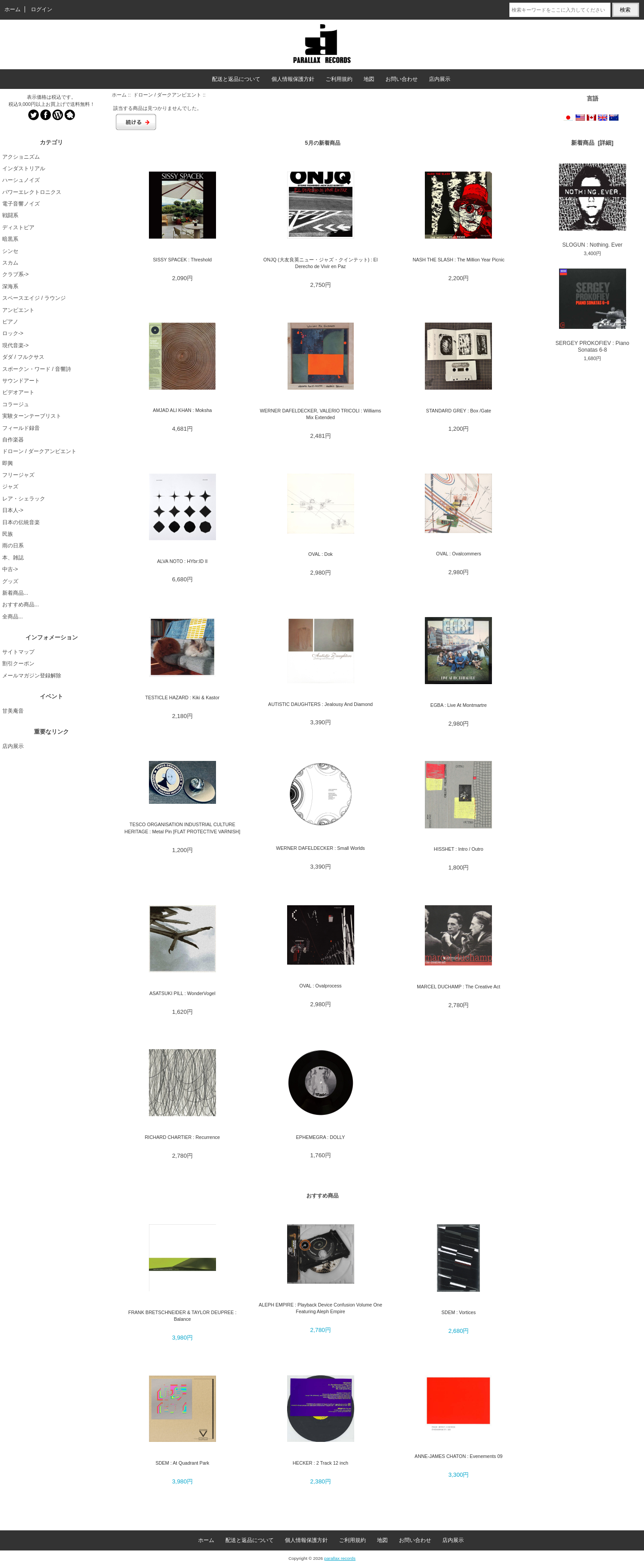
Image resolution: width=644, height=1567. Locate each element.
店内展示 (439, 79)
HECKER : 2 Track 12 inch (320, 1463)
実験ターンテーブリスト (31, 416)
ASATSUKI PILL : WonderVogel (182, 993)
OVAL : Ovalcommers (458, 553)
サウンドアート (21, 381)
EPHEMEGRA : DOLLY (320, 1137)
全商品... (12, 616)
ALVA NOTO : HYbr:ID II (182, 561)
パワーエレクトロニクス (31, 192)
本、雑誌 (13, 558)
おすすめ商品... (20, 604)
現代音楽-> (15, 345)
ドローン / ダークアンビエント (167, 94)
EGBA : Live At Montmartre (458, 705)
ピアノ (10, 322)
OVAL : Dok (320, 554)
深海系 (10, 286)
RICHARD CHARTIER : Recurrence (182, 1137)
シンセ (10, 251)
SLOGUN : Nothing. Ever (592, 206)
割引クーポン (18, 663)
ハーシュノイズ (21, 180)
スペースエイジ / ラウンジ (34, 298)
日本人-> (12, 510)
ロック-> (12, 333)
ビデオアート (18, 392)
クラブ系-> (15, 274)
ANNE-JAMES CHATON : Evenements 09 (459, 1456)
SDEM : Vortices (458, 1312)
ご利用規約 (339, 79)
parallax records (340, 1558)
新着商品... (15, 593)
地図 (369, 79)
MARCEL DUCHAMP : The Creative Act (458, 986)
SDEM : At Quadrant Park (182, 1463)
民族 (7, 534)
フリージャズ (18, 475)
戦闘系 (10, 215)
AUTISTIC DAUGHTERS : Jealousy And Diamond (320, 704)
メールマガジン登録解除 (31, 675)
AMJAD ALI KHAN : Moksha (182, 410)
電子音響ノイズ (21, 204)
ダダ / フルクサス (23, 357)
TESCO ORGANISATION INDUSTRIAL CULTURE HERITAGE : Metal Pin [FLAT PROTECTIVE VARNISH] (182, 828)
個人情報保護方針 (292, 79)
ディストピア (18, 227)
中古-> (10, 569)
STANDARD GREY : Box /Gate (458, 410)
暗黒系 (10, 239)
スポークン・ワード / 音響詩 (36, 369)
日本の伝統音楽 (21, 522)
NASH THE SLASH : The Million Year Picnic (458, 259)
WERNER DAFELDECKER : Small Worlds (320, 848)
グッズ (10, 581)
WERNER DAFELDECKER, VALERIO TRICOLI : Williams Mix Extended (320, 414)
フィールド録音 (21, 428)
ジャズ (10, 486)
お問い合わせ (402, 79)
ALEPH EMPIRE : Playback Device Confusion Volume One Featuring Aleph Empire (320, 1308)
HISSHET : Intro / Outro (458, 849)
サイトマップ (18, 652)
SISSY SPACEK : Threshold (182, 259)
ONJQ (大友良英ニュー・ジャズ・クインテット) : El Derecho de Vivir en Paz (320, 263)
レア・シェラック (23, 499)
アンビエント (18, 310)
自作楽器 (13, 440)
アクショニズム (21, 157)
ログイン (41, 9)
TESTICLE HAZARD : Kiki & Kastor (182, 697)
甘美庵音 (13, 711)
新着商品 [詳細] (592, 142)
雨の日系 (13, 545)
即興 (7, 463)
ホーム (12, 9)
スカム (10, 263)
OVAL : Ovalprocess (320, 985)
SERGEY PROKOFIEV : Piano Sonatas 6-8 (592, 311)
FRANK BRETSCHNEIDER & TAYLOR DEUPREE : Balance (182, 1316)
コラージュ (15, 404)
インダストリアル (23, 168)
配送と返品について (236, 79)
